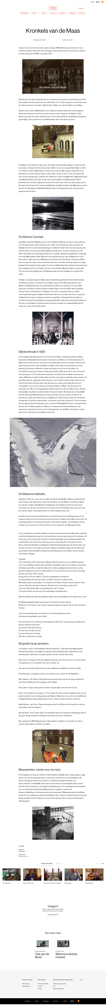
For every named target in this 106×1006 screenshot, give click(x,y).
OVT (54, 986)
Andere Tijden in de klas (59, 983)
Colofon (40, 988)
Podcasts (62, 13)
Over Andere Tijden (43, 983)
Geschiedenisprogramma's (63, 980)
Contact (40, 986)
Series (34, 13)
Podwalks (72, 13)
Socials (53, 13)
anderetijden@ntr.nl (53, 914)
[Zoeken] (79, 8)
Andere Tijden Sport (58, 988)
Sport (43, 13)
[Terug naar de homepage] (53, 8)
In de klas (81, 13)
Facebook (27, 1001)
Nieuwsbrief (25, 986)
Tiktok (36, 1001)
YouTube (55, 1001)
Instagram (45, 1001)
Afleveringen (24, 13)
